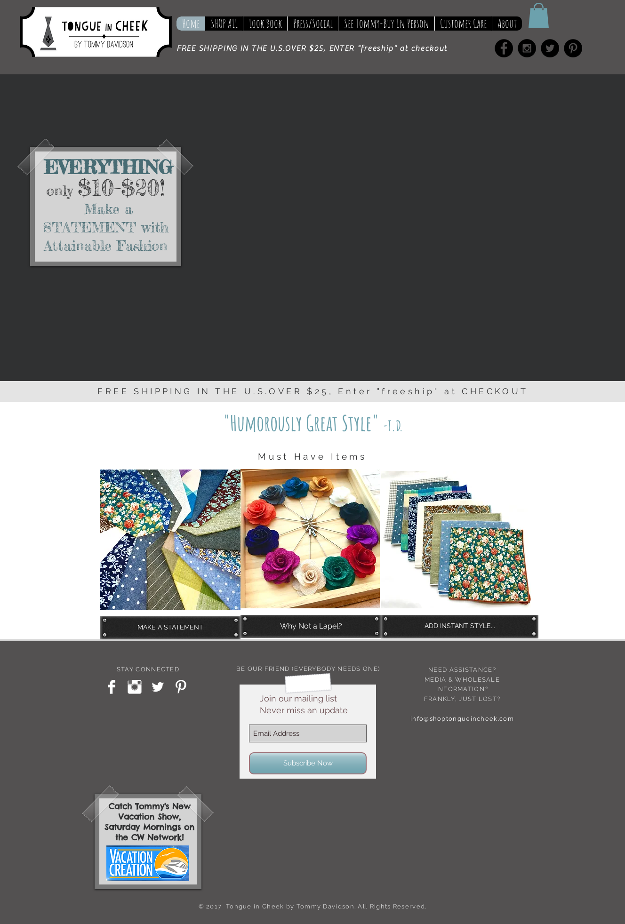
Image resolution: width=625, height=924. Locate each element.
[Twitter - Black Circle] (550, 48)
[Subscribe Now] (308, 763)
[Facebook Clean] (111, 687)
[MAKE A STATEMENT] (170, 627)
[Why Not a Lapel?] (310, 626)
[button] (538, 15)
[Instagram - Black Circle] (527, 48)
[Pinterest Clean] (181, 687)
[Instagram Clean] (135, 687)
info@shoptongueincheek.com (462, 718)
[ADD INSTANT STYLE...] (459, 626)
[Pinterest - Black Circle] (573, 48)
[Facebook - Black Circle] (504, 48)
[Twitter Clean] (158, 687)
